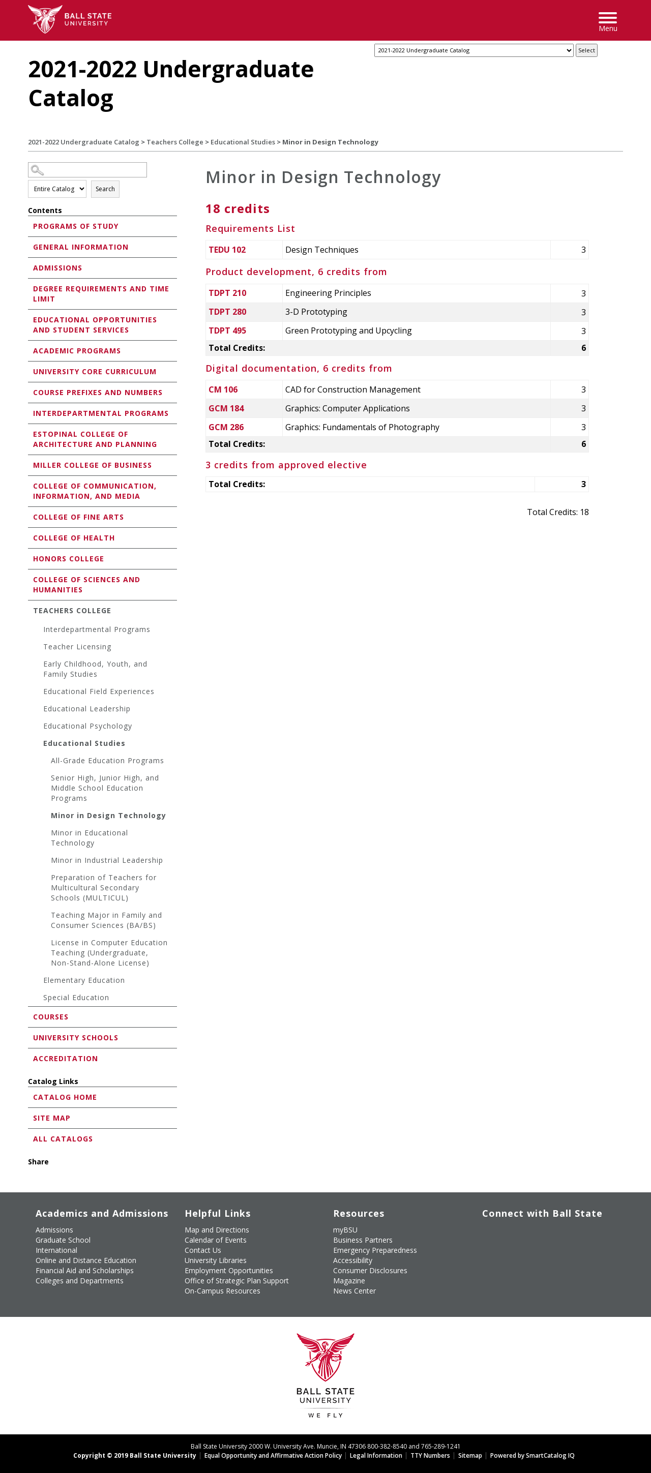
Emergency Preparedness (375, 1250)
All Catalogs (63, 1139)
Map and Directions (217, 1230)
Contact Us (203, 1250)
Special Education (76, 997)
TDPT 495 (227, 330)
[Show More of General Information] (30, 246)
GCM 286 (226, 427)
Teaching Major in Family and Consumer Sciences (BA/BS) (106, 920)
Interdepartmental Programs (101, 413)
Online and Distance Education (86, 1260)
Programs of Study (76, 226)
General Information (81, 247)
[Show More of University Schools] (30, 1037)
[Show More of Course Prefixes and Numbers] (30, 391)
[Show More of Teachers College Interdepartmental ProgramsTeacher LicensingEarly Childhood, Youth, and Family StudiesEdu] (30, 610)
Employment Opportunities (229, 1270)
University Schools (76, 1037)
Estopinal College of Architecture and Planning (95, 439)
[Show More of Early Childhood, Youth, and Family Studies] (38, 665)
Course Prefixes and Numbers (98, 392)
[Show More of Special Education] (38, 999)
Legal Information (376, 1455)
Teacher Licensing (77, 646)
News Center (354, 1291)
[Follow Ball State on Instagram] (553, 1228)
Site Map (52, 1118)
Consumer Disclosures (370, 1270)
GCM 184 (226, 408)
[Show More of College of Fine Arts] (30, 516)
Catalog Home (65, 1097)
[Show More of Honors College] (30, 558)
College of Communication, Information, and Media (95, 491)
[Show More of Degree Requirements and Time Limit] (30, 288)
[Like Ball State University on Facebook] (483, 1228)
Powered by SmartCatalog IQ (532, 1455)
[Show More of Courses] (30, 1016)
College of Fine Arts (78, 517)
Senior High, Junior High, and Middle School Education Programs (105, 788)
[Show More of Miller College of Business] (30, 464)
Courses (51, 1016)
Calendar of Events (216, 1240)
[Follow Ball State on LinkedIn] (483, 1246)
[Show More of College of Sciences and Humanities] (30, 579)
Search (105, 189)
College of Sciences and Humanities (86, 584)
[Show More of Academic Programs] (30, 350)
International (56, 1250)
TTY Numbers (430, 1455)
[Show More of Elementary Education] (38, 981)
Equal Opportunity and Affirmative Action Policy (273, 1455)
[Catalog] (474, 50)
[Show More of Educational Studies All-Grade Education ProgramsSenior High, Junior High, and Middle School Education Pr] (38, 744)
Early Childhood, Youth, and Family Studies (95, 669)
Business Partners (363, 1240)
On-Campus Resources (222, 1291)
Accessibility (352, 1260)
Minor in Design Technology (108, 815)
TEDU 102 (227, 249)
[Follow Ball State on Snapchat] (507, 1246)
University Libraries (216, 1260)
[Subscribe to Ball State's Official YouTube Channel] (530, 1228)
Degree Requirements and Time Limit (101, 294)
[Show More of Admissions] (30, 267)
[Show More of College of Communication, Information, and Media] (30, 485)
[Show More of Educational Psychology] (38, 727)
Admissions (57, 268)
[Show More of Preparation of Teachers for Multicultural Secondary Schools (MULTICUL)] (45, 879)
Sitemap (470, 1455)
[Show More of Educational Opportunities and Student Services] (30, 319)
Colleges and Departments (80, 1280)
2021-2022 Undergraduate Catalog (83, 141)
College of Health (74, 538)
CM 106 (223, 389)
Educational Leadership (87, 708)
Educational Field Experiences (99, 691)
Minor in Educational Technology (89, 838)
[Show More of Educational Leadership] (38, 710)
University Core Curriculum (95, 371)
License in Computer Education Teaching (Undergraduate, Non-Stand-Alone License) (109, 953)
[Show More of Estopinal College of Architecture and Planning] (30, 433)
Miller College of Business (92, 465)
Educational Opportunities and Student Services (95, 325)
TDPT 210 (227, 292)
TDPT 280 (227, 311)
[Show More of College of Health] (30, 537)
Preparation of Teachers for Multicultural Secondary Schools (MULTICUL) (104, 888)
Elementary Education (84, 980)
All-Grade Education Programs (107, 760)
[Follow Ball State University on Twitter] (507, 1228)
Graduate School (63, 1240)
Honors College (68, 558)
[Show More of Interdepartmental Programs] (30, 412)
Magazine (349, 1280)
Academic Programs (77, 350)
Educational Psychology (87, 726)
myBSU (345, 1230)
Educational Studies (243, 141)
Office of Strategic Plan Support (237, 1280)
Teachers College (174, 141)
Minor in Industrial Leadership (107, 860)
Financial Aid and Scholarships (85, 1270)
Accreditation (65, 1058)
